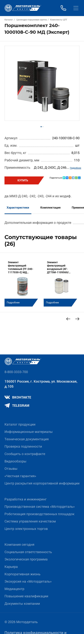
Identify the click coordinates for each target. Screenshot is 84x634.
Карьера (11, 567)
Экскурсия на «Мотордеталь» (28, 581)
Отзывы (10, 469)
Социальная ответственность (28, 552)
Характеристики (18, 207)
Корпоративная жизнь (22, 574)
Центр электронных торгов (26, 529)
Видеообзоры (15, 461)
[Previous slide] (68, 319)
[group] (22, 282)
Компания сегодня (19, 545)
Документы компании (22, 604)
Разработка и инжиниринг (25, 499)
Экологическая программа (26, 559)
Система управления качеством (30, 521)
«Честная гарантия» (20, 476)
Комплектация (50, 207)
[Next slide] (77, 319)
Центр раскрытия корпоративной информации (42, 483)
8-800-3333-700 (16, 372)
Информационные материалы (28, 432)
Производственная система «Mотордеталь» (39, 507)
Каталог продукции (19, 424)
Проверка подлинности (23, 446)
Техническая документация (26, 439)
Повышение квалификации (26, 596)
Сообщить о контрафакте (24, 454)
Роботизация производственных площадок (39, 514)
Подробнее (75, 168)
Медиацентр (14, 589)
